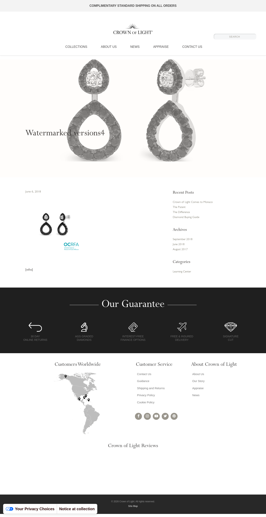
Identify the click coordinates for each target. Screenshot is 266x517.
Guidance (142, 385)
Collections (76, 51)
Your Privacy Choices (30, 509)
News (135, 51)
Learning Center (183, 274)
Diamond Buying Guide (187, 218)
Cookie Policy (145, 408)
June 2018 (179, 246)
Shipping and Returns (151, 393)
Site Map (133, 509)
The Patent (180, 208)
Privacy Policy (145, 400)
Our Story (197, 385)
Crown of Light (133, 31)
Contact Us (192, 51)
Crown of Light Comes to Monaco (194, 202)
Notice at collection (77, 509)
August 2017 (180, 252)
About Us (109, 51)
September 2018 (183, 241)
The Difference (182, 213)
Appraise (161, 51)
